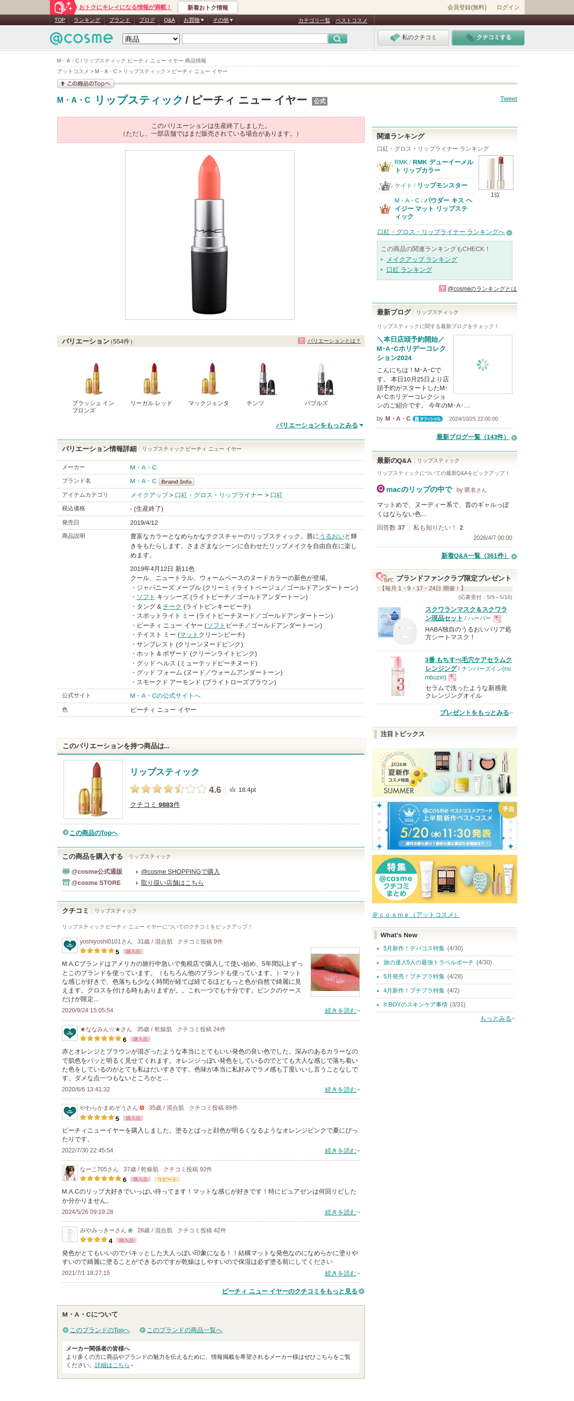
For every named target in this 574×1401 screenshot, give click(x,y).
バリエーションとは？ (334, 341)
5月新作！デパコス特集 (414, 948)
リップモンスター (442, 185)
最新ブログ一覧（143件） (473, 437)
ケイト (403, 185)
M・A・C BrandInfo (179, 482)
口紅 (276, 495)
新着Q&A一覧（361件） (475, 555)
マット (189, 634)
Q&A (169, 20)
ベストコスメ (352, 20)
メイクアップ (149, 495)
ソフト (146, 596)
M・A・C (74, 100)
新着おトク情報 (207, 7)
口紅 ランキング (410, 269)
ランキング (87, 20)
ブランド (119, 20)
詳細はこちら (112, 1365)
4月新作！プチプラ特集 (414, 990)
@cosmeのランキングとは (482, 288)
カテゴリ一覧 (314, 20)
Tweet (508, 98)
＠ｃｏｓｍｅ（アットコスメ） (416, 914)
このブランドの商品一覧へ (184, 1330)
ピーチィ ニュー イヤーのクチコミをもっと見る (289, 1291)
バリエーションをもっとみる (317, 425)
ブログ (147, 20)
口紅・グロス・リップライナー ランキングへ (441, 232)
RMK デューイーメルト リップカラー (434, 165)
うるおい (331, 536)
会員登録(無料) (467, 7)
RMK (401, 162)
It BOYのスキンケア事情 (416, 1004)
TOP (60, 20)
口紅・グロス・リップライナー (219, 495)
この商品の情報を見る (85, 83)
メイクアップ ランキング (422, 259)
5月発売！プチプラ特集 (414, 976)
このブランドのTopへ (100, 1330)
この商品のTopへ (93, 832)
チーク (172, 606)
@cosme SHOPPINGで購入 (180, 871)
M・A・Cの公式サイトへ (165, 695)
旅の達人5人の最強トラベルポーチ (429, 962)
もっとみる (496, 1018)
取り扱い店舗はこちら (172, 882)
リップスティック (139, 100)
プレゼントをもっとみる (474, 712)
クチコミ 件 (155, 804)
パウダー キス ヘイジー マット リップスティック (433, 208)
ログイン (508, 7)
